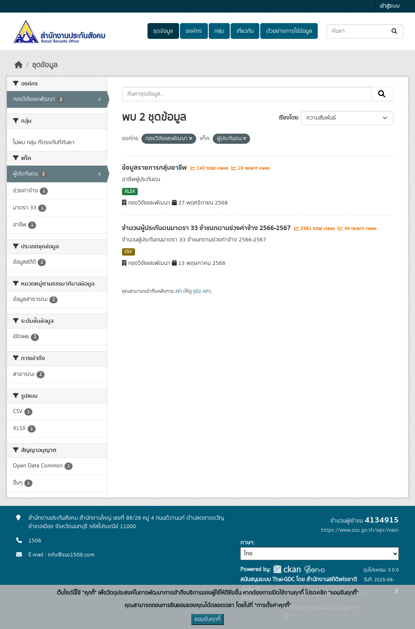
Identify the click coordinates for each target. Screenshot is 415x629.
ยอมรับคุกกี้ (207, 619)
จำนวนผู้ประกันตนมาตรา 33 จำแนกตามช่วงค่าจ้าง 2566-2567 (207, 228)
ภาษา (246, 543)
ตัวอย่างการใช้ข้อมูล (289, 31)
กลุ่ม (219, 31)
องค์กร (194, 31)
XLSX (129, 191)
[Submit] (395, 31)
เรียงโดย (288, 118)
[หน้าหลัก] (19, 65)
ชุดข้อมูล (163, 31)
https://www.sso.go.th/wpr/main (360, 530)
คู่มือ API (201, 291)
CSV (128, 252)
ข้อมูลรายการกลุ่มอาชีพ (155, 167)
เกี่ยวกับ (245, 31)
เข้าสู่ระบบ (390, 6)
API (178, 291)
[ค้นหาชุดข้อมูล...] (365, 31)
